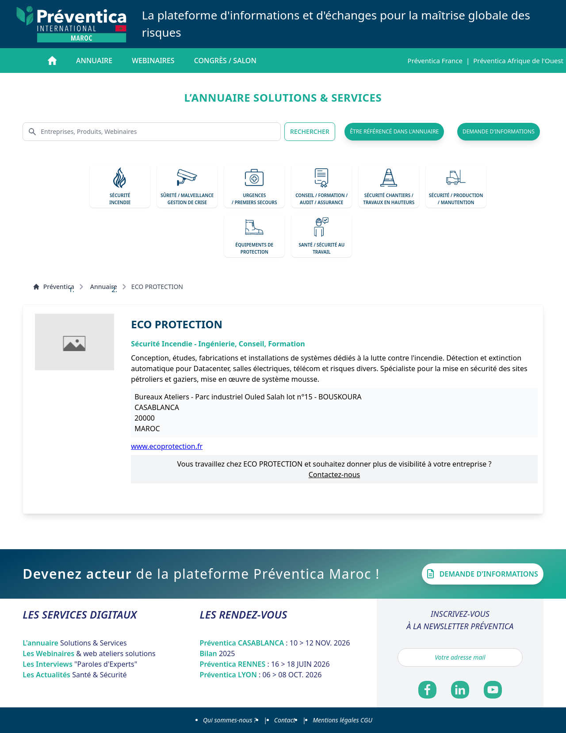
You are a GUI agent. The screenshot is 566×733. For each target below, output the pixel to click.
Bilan (217, 653)
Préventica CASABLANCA (275, 643)
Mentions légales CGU (342, 720)
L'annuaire (75, 643)
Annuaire (94, 60)
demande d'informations (499, 131)
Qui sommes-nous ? (229, 720)
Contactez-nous (334, 474)
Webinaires (153, 60)
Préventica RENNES (265, 664)
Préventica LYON (261, 675)
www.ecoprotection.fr (167, 446)
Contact (284, 720)
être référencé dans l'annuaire (394, 131)
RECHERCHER (309, 131)
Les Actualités (74, 675)
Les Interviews (80, 664)
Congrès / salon (225, 60)
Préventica (53, 286)
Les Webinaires (89, 653)
